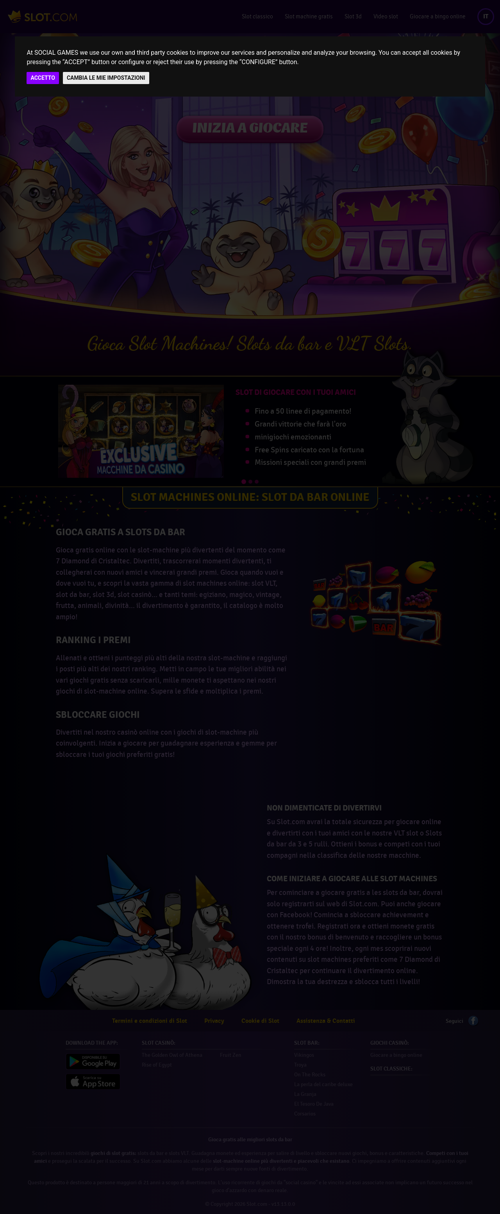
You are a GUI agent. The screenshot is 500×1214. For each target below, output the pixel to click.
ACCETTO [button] (42, 78)
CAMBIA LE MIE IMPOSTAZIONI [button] (106, 78)
